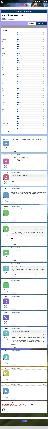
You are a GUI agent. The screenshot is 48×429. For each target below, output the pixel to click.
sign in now (26, 404)
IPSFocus (14, 423)
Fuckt (6, 247)
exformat (6, 206)
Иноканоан (6, 263)
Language (19, 423)
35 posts (6, 323)
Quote (15, 151)
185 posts (6, 275)
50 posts (6, 307)
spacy (6, 350)
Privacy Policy (27, 423)
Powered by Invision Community (24, 424)
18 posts (6, 183)
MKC (6, 368)
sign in (5, 131)
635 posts (6, 235)
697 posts (6, 201)
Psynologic (6, 154)
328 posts (6, 363)
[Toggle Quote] (12, 175)
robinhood (6, 224)
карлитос (6, 296)
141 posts (6, 150)
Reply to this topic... (11, 410)
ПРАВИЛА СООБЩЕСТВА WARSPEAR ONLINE (24, 11)
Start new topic (32, 23)
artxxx (7, 18)
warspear (6, 312)
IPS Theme (10, 423)
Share (35, 18)
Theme (23, 423)
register (9, 131)
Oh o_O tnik (6, 172)
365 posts (6, 291)
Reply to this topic (41, 23)
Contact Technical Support (35, 423)
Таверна (13, 19)
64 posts (6, 167)
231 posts (6, 219)
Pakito (6, 188)
